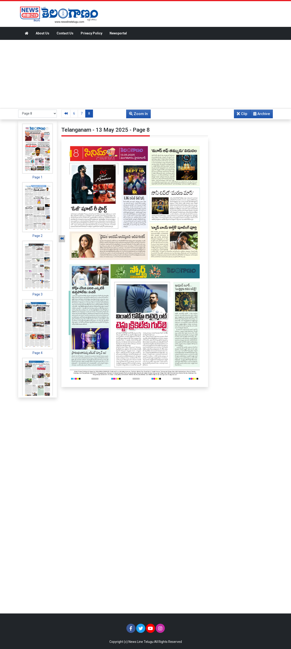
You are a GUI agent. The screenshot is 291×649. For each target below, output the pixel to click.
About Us (42, 33)
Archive (260, 115)
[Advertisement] (145, 74)
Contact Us (65, 33)
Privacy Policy (91, 33)
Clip (242, 114)
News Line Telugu (140, 642)
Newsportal (118, 33)
